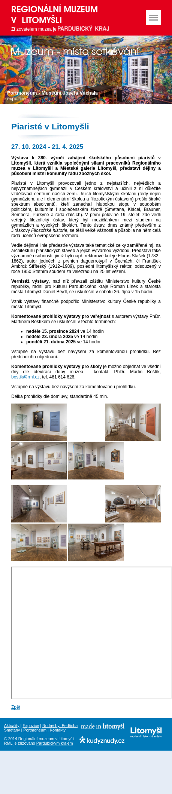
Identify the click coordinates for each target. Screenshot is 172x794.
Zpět (15, 707)
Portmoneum (34, 730)
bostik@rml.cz (25, 377)
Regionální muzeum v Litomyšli (54, 14)
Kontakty (58, 730)
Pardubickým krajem (54, 743)
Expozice (30, 725)
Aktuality (11, 725)
